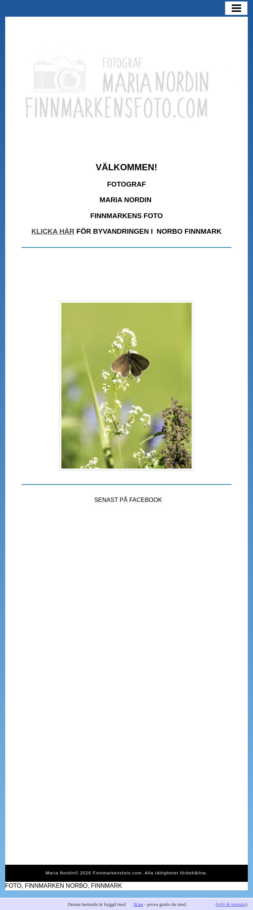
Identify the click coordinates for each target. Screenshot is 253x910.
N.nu (138, 904)
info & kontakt (231, 904)
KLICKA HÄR (52, 231)
